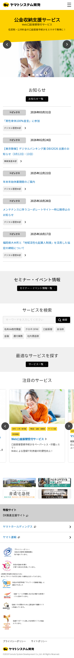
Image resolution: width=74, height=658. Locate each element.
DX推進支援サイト (14, 515)
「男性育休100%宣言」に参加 (21, 121)
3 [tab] (38, 76)
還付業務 (18, 336)
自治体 (60, 329)
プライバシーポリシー (14, 641)
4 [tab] (42, 76)
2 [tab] (34, 76)
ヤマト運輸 (38, 537)
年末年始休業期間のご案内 (19, 182)
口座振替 (47, 329)
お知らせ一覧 (37, 99)
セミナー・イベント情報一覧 (38, 288)
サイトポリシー (39, 641)
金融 (6, 336)
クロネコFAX (31, 329)
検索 (62, 320)
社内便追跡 (33, 336)
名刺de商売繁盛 (12, 329)
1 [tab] (30, 76)
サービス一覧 (37, 364)
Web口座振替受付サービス (27, 439)
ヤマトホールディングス (38, 526)
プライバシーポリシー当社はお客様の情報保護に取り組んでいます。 (23, 551)
